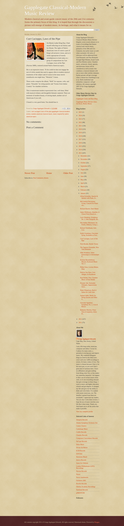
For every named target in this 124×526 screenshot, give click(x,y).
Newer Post (30, 173)
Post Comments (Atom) (40, 178)
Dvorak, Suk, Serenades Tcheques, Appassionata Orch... (88, 285)
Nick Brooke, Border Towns (89, 244)
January (83, 193)
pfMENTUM (80, 493)
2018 (80, 136)
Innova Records (81, 460)
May (82, 180)
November (84, 159)
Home (49, 173)
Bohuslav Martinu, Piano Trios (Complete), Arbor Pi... (88, 312)
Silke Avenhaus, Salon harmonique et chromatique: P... (89, 254)
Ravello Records (81, 483)
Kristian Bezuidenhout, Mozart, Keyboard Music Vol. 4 (88, 262)
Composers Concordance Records (87, 438)
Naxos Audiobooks (82, 477)
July (82, 173)
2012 (80, 319)
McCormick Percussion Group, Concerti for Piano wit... (89, 203)
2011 (80, 322)
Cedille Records (81, 432)
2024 (80, 115)
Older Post (68, 173)
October (83, 163)
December (84, 156)
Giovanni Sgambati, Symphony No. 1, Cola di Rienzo (89, 304)
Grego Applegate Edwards (87, 339)
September (84, 166)
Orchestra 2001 (81, 480)
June (82, 176)
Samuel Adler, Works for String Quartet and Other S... (88, 297)
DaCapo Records (81, 441)
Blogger (96, 522)
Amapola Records (82, 420)
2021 (80, 126)
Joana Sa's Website (82, 463)
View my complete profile (84, 411)
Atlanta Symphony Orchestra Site (87, 423)
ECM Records (80, 451)
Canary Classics (81, 426)
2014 (80, 149)
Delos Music (80, 444)
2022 (80, 122)
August (83, 169)
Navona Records (81, 471)
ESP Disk (79, 454)
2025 (80, 112)
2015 (80, 146)
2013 (80, 153)
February (84, 190)
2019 (80, 132)
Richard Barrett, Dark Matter (89, 209)
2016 (80, 143)
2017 (80, 139)
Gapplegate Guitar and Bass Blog (86, 99)
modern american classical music (41, 114)
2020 (80, 129)
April (82, 183)
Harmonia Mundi (81, 457)
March (83, 186)
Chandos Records (81, 435)
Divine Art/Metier (82, 447)
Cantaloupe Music (82, 429)
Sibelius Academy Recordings (85, 487)
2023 (80, 119)
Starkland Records (82, 490)
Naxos (78, 474)
